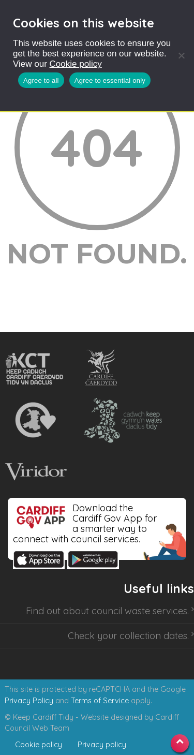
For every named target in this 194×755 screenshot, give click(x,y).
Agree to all (41, 80)
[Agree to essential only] (181, 55)
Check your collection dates (127, 636)
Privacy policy (102, 744)
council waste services (139, 611)
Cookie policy (76, 64)
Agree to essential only (109, 80)
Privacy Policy (29, 700)
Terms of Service (100, 700)
